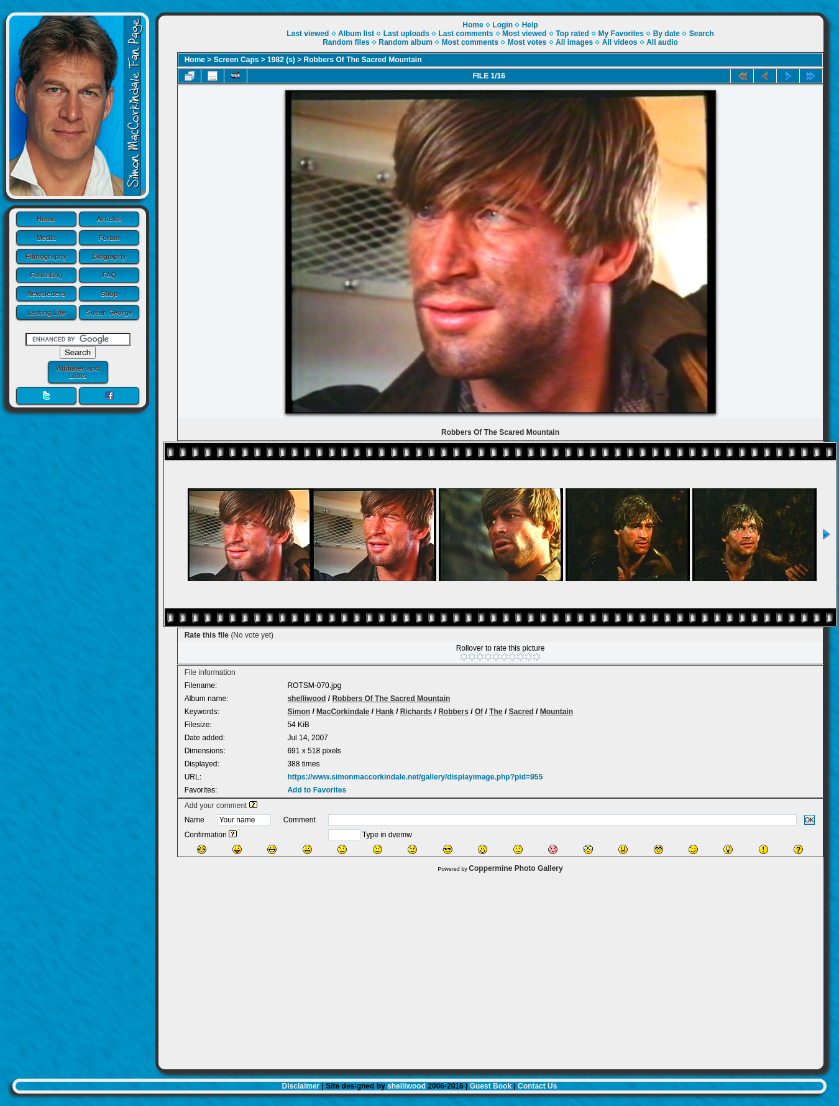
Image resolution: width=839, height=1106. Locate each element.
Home (46, 219)
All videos (620, 42)
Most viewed (524, 33)
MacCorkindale (342, 711)
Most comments (470, 42)
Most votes (527, 42)
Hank (384, 711)
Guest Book (490, 1086)
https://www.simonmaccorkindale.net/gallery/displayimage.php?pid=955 (415, 777)
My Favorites (621, 33)
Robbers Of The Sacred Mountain (363, 59)
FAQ (109, 275)
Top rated (572, 33)
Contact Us (537, 1086)
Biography (109, 256)
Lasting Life (46, 312)
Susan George (109, 312)
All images (574, 42)
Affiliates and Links (77, 372)
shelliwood (306, 698)
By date (666, 33)
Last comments (465, 33)
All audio (662, 42)
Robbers (453, 711)
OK (810, 820)
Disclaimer (301, 1086)
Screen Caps (236, 59)
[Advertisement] (491, 968)
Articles (109, 219)
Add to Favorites (316, 790)
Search (701, 33)
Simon (298, 711)
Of (479, 711)
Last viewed (308, 33)
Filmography (45, 256)
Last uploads (406, 33)
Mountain (556, 711)
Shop (109, 293)
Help (530, 25)
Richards (416, 711)
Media (46, 237)
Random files (346, 42)
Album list (356, 33)
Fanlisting (46, 275)
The (495, 711)
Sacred (521, 711)
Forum (109, 237)
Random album (405, 42)
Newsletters (46, 293)
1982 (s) (281, 59)
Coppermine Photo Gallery (515, 868)
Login (502, 25)
